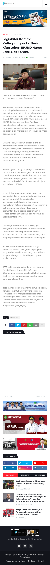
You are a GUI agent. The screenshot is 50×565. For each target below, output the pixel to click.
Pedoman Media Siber (15, 561)
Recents (25, 475)
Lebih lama (41, 396)
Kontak (41, 561)
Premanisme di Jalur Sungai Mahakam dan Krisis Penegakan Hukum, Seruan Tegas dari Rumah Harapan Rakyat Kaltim (31, 498)
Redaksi (31, 561)
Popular (10, 475)
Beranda (6, 34)
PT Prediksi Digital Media (26, 554)
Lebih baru (8, 396)
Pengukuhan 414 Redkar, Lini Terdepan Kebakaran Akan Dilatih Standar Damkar (29, 512)
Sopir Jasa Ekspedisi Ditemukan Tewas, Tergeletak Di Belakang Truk (30, 483)
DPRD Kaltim (17, 34)
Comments (40, 475)
